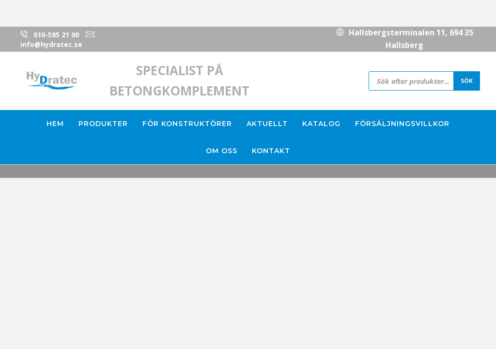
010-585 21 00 (56, 34)
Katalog (321, 123)
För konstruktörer (187, 123)
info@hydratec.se (51, 44)
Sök (467, 80)
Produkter (103, 123)
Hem (55, 123)
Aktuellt (267, 123)
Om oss (221, 150)
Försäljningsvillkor (402, 123)
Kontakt (271, 150)
